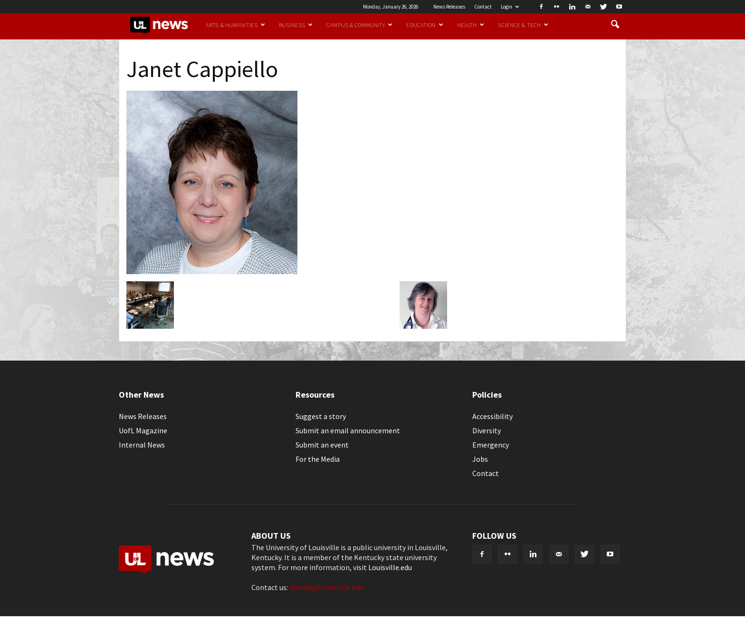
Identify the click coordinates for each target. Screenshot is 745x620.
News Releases (449, 6)
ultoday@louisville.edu (326, 587)
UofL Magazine (143, 430)
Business (296, 25)
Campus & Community (359, 25)
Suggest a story (321, 416)
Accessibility (492, 416)
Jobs (480, 459)
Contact (483, 6)
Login (510, 6)
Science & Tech (523, 25)
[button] (614, 24)
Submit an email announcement (348, 430)
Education (424, 25)
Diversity (486, 430)
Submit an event (322, 444)
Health (471, 25)
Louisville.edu (390, 567)
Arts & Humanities (235, 25)
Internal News (142, 444)
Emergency (490, 444)
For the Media (318, 459)
